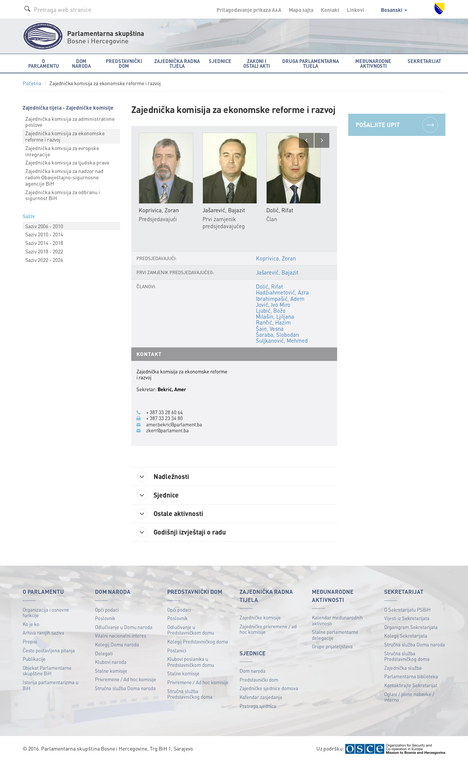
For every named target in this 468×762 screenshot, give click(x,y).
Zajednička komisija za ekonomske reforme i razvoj (65, 136)
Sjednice (158, 495)
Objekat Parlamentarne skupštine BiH (47, 671)
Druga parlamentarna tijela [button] (310, 63)
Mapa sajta (301, 9)
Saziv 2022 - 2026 (44, 259)
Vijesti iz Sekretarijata (406, 618)
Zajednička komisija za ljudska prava (67, 162)
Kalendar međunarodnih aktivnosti (337, 620)
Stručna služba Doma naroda (125, 688)
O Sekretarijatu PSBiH (407, 609)
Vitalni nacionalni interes (120, 635)
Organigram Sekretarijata (411, 627)
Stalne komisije (111, 671)
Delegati (104, 653)
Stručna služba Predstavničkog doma (189, 694)
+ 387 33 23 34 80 (164, 418)
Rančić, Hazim (273, 322)
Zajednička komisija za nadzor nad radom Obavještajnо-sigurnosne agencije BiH (64, 177)
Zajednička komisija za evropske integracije (62, 150)
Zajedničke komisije (260, 617)
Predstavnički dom (259, 679)
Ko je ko (31, 624)
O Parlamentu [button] (43, 63)
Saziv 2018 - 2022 (44, 251)
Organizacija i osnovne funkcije (46, 612)
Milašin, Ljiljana (275, 316)
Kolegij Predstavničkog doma (197, 641)
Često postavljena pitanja (49, 650)
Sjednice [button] (220, 61)
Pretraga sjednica (258, 706)
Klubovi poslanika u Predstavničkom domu (190, 662)
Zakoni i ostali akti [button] (256, 63)
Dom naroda (253, 671)
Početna (32, 83)
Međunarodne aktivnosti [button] (373, 63)
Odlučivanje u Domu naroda (123, 627)
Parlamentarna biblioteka (411, 676)
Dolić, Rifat (269, 286)
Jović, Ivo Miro (273, 304)
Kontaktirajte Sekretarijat (410, 685)
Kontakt (330, 9)
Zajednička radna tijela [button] (177, 63)
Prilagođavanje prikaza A (249, 9)
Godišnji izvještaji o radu (181, 532)
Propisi (30, 641)
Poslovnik (105, 618)
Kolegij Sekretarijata (405, 635)
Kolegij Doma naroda (117, 644)
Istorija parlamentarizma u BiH (50, 685)
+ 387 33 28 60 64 (164, 412)
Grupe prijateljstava (332, 646)
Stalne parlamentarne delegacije (335, 635)
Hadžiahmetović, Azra (282, 292)
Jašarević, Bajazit (277, 272)
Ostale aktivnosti (170, 514)
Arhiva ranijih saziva (43, 632)
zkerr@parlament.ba (167, 430)
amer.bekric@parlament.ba (174, 424)
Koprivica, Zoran (276, 258)
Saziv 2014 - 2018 (44, 242)
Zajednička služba (403, 668)
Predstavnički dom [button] (124, 63)
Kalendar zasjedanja (261, 697)
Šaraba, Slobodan (277, 334)
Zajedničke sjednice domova (269, 688)
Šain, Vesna (270, 328)
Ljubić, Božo (271, 310)
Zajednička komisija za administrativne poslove (70, 121)
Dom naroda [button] (81, 63)
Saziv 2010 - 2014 (44, 234)
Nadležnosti (163, 477)
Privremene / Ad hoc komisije (125, 679)
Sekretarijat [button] (424, 61)
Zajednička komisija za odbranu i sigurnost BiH (62, 195)
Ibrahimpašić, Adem (280, 298)
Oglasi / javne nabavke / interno (409, 697)
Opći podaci (107, 609)
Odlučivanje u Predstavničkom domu (190, 630)
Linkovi (355, 9)
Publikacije (34, 659)
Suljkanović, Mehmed (282, 340)
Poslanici (176, 650)
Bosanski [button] (394, 9)
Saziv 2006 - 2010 (44, 226)
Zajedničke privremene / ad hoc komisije (268, 629)
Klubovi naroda (110, 662)
